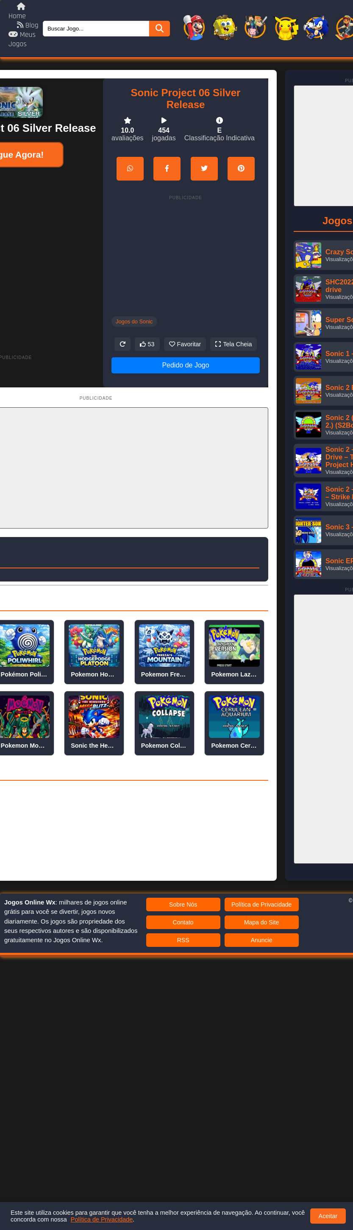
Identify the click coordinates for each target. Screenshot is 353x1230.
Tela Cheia (233, 344)
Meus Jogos (22, 39)
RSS (183, 940)
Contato (183, 922)
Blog (28, 25)
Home (17, 12)
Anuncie (261, 940)
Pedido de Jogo (185, 365)
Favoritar (185, 344)
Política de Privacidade (261, 904)
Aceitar (328, 1216)
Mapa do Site (261, 922)
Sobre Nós (183, 904)
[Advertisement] (91, 253)
